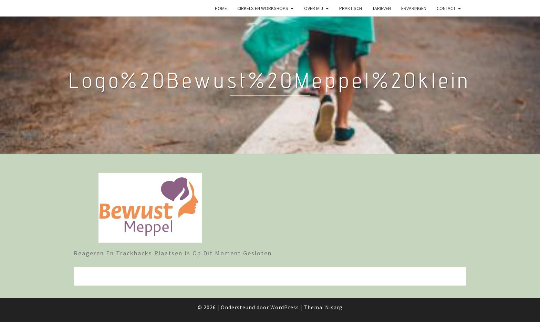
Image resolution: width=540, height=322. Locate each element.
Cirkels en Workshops (262, 8)
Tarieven (381, 8)
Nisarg (334, 307)
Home (221, 8)
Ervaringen (413, 8)
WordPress (284, 307)
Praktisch (350, 8)
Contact (446, 8)
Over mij (313, 8)
